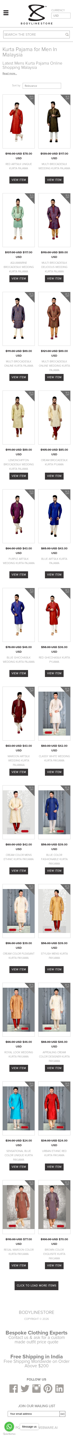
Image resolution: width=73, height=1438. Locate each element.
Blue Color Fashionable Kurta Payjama (54, 859)
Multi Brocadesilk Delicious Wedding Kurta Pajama (54, 267)
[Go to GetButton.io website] (9, 1434)
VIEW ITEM (19, 180)
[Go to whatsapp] (9, 1426)
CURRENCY (58, 10)
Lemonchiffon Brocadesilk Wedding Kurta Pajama (19, 465)
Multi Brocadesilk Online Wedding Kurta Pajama (54, 366)
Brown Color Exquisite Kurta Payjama (54, 1254)
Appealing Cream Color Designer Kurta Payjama (54, 1057)
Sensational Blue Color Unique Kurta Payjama (19, 1155)
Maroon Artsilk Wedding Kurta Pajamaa (19, 761)
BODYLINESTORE (36, 1312)
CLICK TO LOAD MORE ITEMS (36, 1285)
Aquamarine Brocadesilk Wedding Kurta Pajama (19, 267)
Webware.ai (47, 1427)
